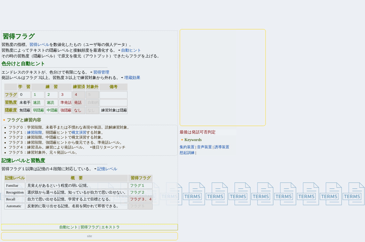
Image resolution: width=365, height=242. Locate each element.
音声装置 (204, 147)
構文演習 (79, 133)
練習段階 (34, 133)
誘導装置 (221, 147)
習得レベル (39, 44)
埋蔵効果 (132, 78)
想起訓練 (187, 153)
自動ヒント (131, 50)
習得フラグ (89, 227)
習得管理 (101, 72)
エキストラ (110, 227)
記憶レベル (107, 169)
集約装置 (187, 147)
